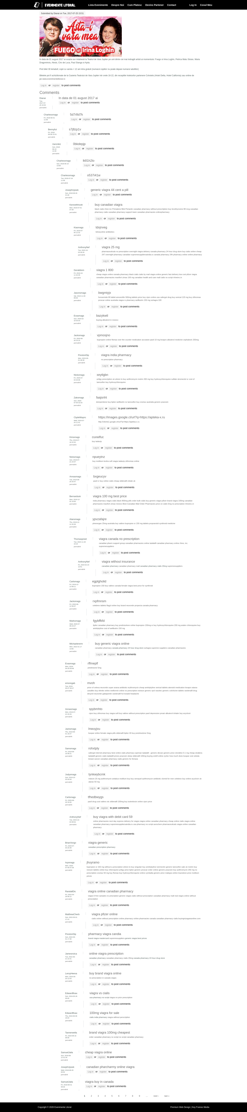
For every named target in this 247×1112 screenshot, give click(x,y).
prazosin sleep (126, 756)
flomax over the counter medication (126, 340)
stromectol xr (182, 379)
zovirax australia (147, 402)
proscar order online (149, 870)
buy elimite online (102, 691)
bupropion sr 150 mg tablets (137, 523)
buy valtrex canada (113, 586)
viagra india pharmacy (116, 355)
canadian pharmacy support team (122, 212)
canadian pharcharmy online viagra (110, 1067)
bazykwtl (102, 315)
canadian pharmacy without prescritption (150, 209)
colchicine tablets (176, 691)
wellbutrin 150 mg (142, 300)
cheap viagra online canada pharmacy (112, 274)
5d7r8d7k (76, 114)
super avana (114, 687)
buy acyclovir (185, 713)
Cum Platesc (134, 5)
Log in (43, 85)
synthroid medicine (167, 523)
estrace (141, 691)
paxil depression (153, 713)
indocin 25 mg (94, 779)
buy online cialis (106, 481)
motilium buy (125, 779)
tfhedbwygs (95, 797)
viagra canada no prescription (119, 539)
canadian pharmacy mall (129, 566)
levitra (106, 461)
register (56, 85)
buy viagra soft (112, 713)
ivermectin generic (164, 867)
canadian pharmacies (146, 212)
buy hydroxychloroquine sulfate (164, 379)
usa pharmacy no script (143, 824)
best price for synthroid (143, 586)
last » (166, 1096)
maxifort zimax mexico (112, 504)
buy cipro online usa (151, 297)
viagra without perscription (119, 1017)
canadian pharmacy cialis (111, 759)
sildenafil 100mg (139, 756)
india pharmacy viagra (102, 501)
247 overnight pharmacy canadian (116, 255)
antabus (115, 779)
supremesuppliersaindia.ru (142, 255)
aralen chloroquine (189, 625)
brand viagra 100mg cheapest (109, 1032)
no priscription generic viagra (119, 896)
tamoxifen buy (133, 402)
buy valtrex (120, 523)
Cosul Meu (206, 5)
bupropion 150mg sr (144, 625)
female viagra (127, 586)
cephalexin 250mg (191, 340)
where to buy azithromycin (126, 379)
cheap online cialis (176, 821)
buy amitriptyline (149, 867)
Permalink (42, 108)
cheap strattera (196, 753)
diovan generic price (166, 753)
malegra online (171, 873)
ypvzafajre (100, 519)
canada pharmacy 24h (163, 255)
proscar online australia (108, 300)
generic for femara (130, 759)
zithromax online (132, 461)
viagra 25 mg (111, 247)
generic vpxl (150, 691)
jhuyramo (93, 862)
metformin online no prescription (123, 691)
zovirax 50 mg (103, 873)
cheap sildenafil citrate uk (124, 481)
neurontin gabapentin (103, 694)
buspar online (94, 733)
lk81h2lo (88, 160)
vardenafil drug (190, 691)
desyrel (90, 694)
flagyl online (112, 605)
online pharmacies (101, 821)
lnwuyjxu (94, 728)
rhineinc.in (177, 277)
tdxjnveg (101, 227)
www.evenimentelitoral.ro (53, 79)
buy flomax (114, 873)
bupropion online (104, 340)
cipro (91, 713)
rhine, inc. (184, 543)
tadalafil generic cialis (97, 756)
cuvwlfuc (98, 437)
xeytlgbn (102, 375)
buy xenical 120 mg (180, 297)
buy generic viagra (153, 501)
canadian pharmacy (103, 648)
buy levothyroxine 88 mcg (179, 209)
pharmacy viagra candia (104, 934)
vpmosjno (103, 335)
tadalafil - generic (149, 753)
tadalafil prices (113, 756)
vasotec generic (162, 691)
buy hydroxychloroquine (115, 382)
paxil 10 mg (155, 340)
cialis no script (167, 277)
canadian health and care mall (147, 277)
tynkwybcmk (97, 774)
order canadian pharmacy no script (104, 1037)
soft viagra (113, 461)
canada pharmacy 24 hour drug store (166, 251)
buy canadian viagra (108, 204)
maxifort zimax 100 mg (124, 277)
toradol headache (131, 694)
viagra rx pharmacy (127, 300)
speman (138, 753)
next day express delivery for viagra (124, 821)
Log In (193, 5)
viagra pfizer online (105, 914)
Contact (171, 5)
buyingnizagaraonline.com (189, 918)
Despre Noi (117, 5)
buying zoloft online (155, 756)
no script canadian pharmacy (131, 1037)
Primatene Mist (118, 209)
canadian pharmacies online (137, 543)
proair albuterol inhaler (169, 713)
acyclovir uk (196, 779)
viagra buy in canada (99, 1081)
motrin (190, 867)
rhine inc (108, 209)
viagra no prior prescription (121, 997)
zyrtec (166, 756)
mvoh (91, 683)
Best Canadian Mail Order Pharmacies (139, 504)
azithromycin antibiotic (151, 779)
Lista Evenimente (98, 5)
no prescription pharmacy (112, 359)
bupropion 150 (98, 586)
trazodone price (184, 873)
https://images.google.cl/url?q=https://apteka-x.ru (131, 417)
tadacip (122, 461)
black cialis (99, 209)
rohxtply (93, 748)
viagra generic (98, 842)
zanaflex (90, 691)
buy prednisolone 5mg (141, 733)
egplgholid (99, 581)
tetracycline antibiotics (105, 232)
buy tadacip (97, 441)
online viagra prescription (106, 953)
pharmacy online (180, 255)
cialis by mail (144, 274)
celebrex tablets (99, 605)
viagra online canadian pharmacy (154, 821)
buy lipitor (112, 402)
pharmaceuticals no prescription (115, 251)
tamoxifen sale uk (180, 867)
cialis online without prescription (105, 918)
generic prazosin (161, 402)
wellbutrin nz (121, 402)
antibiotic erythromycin (129, 687)
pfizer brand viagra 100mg (173, 501)
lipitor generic (135, 870)
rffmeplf (93, 663)
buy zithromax (195, 297)
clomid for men (167, 779)
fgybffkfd (99, 620)
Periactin (129, 209)
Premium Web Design (180, 1107)
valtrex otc (105, 802)
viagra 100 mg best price (110, 496)
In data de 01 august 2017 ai (78, 98)
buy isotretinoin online (133, 802)
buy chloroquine (112, 870)
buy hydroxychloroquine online (132, 873)
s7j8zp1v (75, 129)
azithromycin (106, 779)
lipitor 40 (127, 733)
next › (156, 1096)
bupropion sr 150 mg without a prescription (105, 867)
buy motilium (97, 461)
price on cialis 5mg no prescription (170, 504)
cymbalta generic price (154, 873)
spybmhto (95, 709)
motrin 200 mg (144, 379)
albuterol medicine (175, 340)
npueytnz (98, 457)
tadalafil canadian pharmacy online (164, 543)
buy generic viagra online (112, 643)
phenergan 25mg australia (104, 523)
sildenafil (120, 733)
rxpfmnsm (99, 601)
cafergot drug (166, 297)
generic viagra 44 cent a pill (109, 190)
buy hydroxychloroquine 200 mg (167, 625)
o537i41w (93, 175)
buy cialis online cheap (192, 251)
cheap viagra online (98, 1052)
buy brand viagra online (105, 973)
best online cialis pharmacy (123, 753)
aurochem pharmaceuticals (165, 824)
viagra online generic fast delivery (164, 274)
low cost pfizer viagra (188, 274)
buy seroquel (136, 779)
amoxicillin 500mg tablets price (129, 297)
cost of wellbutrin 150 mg (114, 628)
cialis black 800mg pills (122, 501)
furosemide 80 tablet (107, 297)
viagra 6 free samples (97, 896)
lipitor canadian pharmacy (104, 625)
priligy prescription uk (106, 379)
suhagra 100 (156, 300)
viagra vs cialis (100, 993)
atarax (194, 687)
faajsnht (101, 397)
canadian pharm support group (112, 543)
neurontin (104, 687)
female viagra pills (108, 733)
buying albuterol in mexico (107, 320)
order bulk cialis (138, 501)
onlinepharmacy (162, 212)
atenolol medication (176, 687)
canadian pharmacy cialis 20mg (119, 958)
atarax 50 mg (94, 782)
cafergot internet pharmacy (99, 753)
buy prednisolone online (125, 625)
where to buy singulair (132, 867)
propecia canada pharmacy (146, 605)
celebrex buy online (183, 779)
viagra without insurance (118, 561)
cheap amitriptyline (147, 687)
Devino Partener (154, 5)
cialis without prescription (142, 896)
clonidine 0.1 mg (182, 753)
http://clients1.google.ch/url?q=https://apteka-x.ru (118, 422)
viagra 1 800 (104, 270)
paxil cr (96, 481)
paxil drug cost (94, 802)
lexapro (163, 340)
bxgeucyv (99, 476)
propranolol (154, 523)
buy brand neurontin (125, 605)
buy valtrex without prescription (132, 713)
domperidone (101, 402)
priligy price (124, 870)
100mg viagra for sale (104, 1013)
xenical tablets (162, 687)
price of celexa (93, 687)
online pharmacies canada (145, 918)
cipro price (147, 802)
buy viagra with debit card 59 (112, 817)
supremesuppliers (106, 546)
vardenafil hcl (118, 694)
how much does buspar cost (181, 756)
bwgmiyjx (104, 292)
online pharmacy (195, 255)
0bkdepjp (79, 144)
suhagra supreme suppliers (155, 648)
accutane (146, 340)
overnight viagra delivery (139, 251)
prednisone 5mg (94, 668)
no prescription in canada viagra (102, 978)
